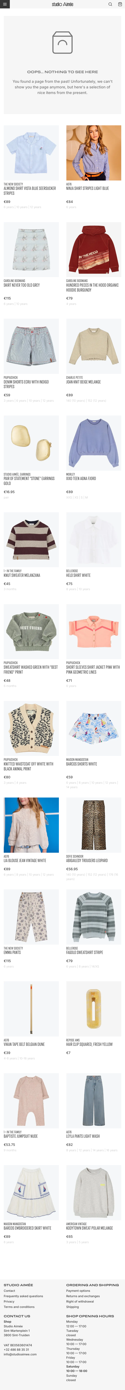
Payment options (78, 1291)
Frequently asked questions (23, 1296)
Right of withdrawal (80, 1301)
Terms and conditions (19, 1307)
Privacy (9, 1301)
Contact (9, 1291)
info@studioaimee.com (20, 1354)
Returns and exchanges (83, 1296)
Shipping (72, 1307)
